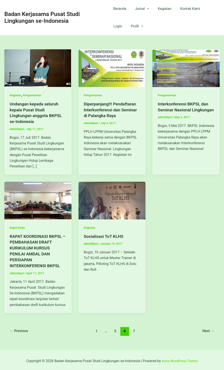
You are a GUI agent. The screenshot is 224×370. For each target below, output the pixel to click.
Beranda (119, 9)
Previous (19, 329)
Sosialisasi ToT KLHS (104, 235)
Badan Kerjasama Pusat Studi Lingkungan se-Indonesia (42, 17)
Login (206, 9)
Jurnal (140, 9)
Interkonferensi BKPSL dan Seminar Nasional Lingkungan (184, 109)
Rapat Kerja (17, 227)
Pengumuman (33, 95)
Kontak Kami (185, 9)
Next (208, 329)
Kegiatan (161, 9)
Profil (119, 26)
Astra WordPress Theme (179, 359)
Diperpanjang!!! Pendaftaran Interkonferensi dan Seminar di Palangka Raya (111, 109)
